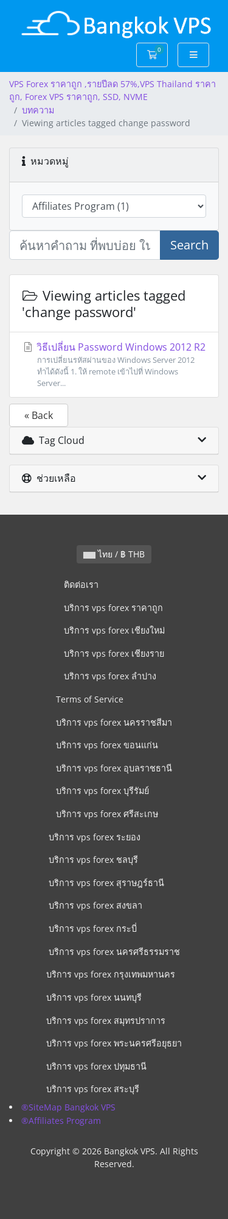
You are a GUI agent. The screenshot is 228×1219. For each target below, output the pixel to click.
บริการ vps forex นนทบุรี (94, 997)
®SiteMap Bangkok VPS (68, 1107)
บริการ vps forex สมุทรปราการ (105, 1020)
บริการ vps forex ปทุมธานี (96, 1066)
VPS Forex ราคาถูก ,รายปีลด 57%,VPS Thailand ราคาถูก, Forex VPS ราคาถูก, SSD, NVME (112, 90)
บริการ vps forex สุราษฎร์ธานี (106, 882)
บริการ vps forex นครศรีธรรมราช (114, 951)
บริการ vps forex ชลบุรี (93, 859)
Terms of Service (89, 699)
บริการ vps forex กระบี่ (93, 928)
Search (189, 245)
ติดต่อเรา (81, 584)
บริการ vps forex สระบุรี (92, 1089)
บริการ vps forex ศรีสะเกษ (107, 814)
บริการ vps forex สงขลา (95, 905)
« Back (38, 415)
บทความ (38, 110)
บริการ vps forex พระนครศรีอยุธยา (114, 1043)
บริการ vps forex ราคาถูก (113, 607)
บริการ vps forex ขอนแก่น (107, 745)
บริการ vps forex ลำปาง (110, 676)
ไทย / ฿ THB (114, 554)
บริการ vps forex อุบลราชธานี (114, 768)
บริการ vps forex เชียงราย (114, 653)
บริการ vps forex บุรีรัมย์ (102, 790)
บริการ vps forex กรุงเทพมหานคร (110, 974)
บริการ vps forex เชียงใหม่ (114, 630)
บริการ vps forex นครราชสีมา (114, 722)
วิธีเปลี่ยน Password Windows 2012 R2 (114, 365)
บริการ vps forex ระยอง (94, 837)
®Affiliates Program (61, 1120)
